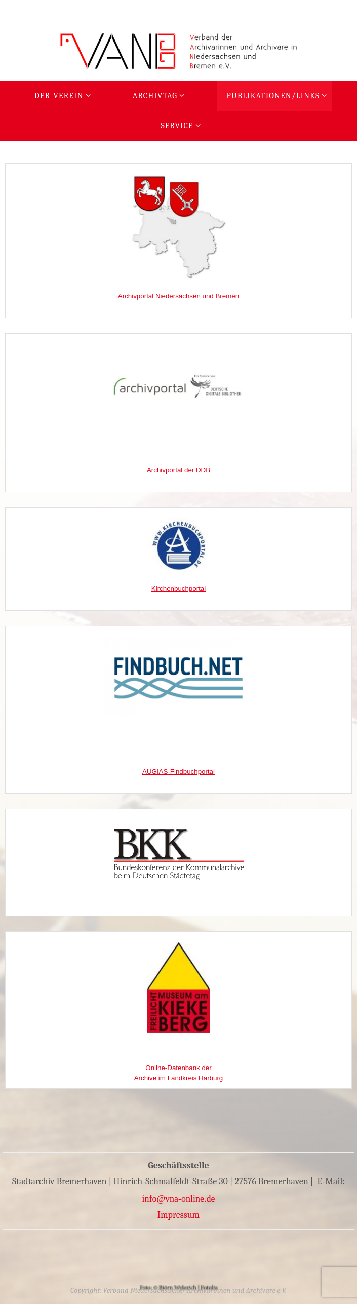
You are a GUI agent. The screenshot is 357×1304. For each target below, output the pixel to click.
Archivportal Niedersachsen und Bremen (178, 296)
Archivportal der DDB (178, 470)
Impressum (178, 1215)
